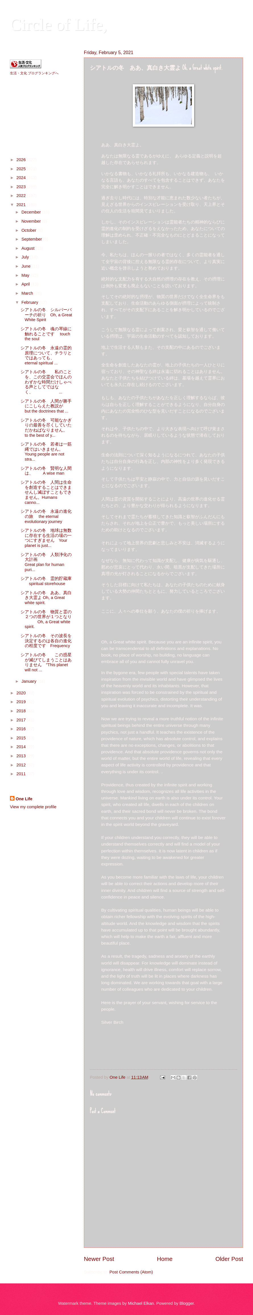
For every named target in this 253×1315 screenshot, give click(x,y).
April (26, 284)
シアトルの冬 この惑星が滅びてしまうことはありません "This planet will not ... (46, 662)
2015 (21, 738)
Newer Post (99, 1258)
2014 (21, 746)
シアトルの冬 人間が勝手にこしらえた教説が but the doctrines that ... (52, 406)
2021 (21, 204)
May (25, 275)
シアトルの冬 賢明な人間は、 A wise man (46, 471)
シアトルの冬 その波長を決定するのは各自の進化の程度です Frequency (46, 640)
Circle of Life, (58, 24)
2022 (21, 195)
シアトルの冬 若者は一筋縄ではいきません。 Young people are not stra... (50, 451)
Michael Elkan (141, 1303)
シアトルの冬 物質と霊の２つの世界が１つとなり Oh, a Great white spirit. (46, 619)
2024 (21, 177)
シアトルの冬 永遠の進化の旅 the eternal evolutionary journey (46, 516)
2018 (21, 711)
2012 (21, 765)
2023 (21, 186)
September (32, 239)
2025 (21, 169)
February (30, 302)
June (26, 266)
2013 (21, 756)
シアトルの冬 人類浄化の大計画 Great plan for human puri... (50, 562)
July (25, 257)
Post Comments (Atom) (131, 1272)
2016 (21, 729)
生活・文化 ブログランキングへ (34, 73)
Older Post (229, 1258)
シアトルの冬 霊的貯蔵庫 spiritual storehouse (46, 581)
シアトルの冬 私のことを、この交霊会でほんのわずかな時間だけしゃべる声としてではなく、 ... (46, 382)
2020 (21, 693)
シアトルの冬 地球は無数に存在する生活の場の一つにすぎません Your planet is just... (46, 538)
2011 (21, 774)
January (29, 681)
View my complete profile (33, 807)
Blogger (187, 1303)
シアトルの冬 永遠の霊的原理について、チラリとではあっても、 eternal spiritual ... (46, 355)
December (31, 212)
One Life (24, 799)
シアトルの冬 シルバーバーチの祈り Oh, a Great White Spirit (46, 314)
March (27, 293)
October (29, 230)
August (28, 248)
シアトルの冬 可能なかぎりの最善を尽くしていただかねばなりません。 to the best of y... (46, 428)
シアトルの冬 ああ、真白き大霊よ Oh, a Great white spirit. (46, 597)
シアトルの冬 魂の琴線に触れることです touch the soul (46, 334)
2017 (21, 720)
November (31, 221)
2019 (21, 701)
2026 (21, 159)
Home (165, 1258)
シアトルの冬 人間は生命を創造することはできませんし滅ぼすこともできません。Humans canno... (46, 492)
